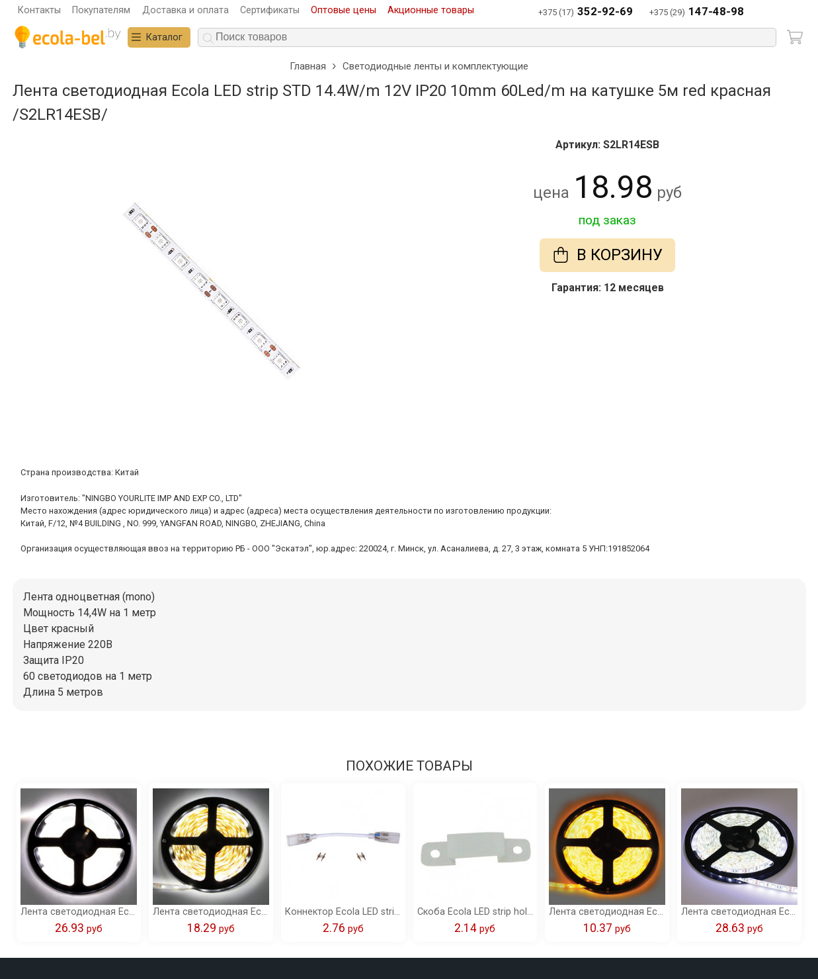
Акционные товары (431, 10)
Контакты (39, 10)
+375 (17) (585, 12)
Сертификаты (270, 10)
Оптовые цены (343, 10)
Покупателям (101, 10)
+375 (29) (696, 12)
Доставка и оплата (185, 10)
